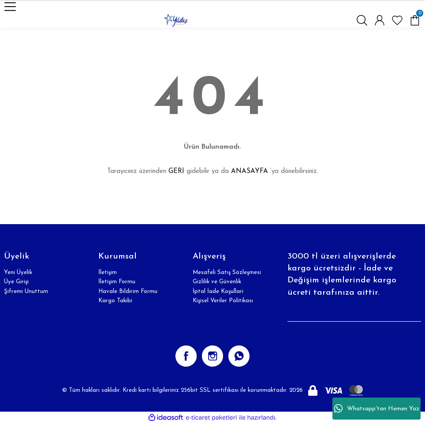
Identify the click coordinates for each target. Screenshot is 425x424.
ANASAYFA (249, 171)
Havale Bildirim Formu (127, 291)
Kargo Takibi (115, 301)
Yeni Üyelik (18, 272)
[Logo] (176, 20)
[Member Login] (379, 20)
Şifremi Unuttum (26, 291)
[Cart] (415, 20)
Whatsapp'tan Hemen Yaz (376, 408)
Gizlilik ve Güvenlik (217, 282)
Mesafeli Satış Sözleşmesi (227, 272)
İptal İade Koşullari (218, 291)
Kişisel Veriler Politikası (223, 301)
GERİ (176, 171)
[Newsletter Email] (354, 313)
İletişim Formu (116, 282)
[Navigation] (10, 6)
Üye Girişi (16, 282)
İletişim (107, 272)
